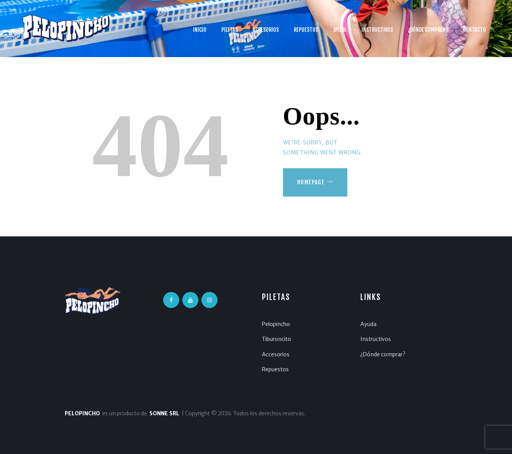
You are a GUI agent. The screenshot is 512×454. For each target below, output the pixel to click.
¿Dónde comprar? (382, 354)
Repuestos (275, 369)
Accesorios (276, 354)
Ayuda (368, 324)
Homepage (310, 182)
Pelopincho (276, 324)
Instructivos (375, 339)
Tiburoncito (276, 339)
